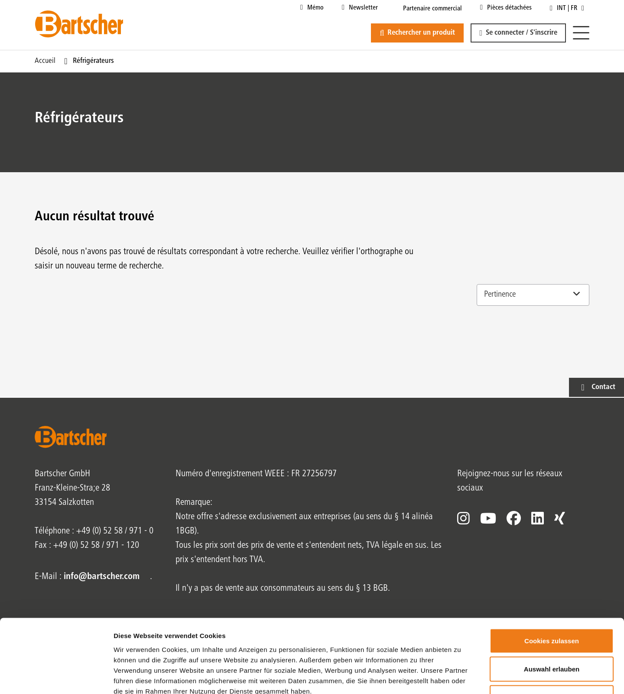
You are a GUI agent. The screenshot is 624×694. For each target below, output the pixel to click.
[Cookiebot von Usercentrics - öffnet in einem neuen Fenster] (56, 677)
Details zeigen (461, 677)
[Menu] (581, 33)
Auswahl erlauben (551, 608)
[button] (518, 33)
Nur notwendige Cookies (552, 637)
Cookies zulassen (551, 580)
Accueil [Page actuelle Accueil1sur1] (45, 61)
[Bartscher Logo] (79, 24)
